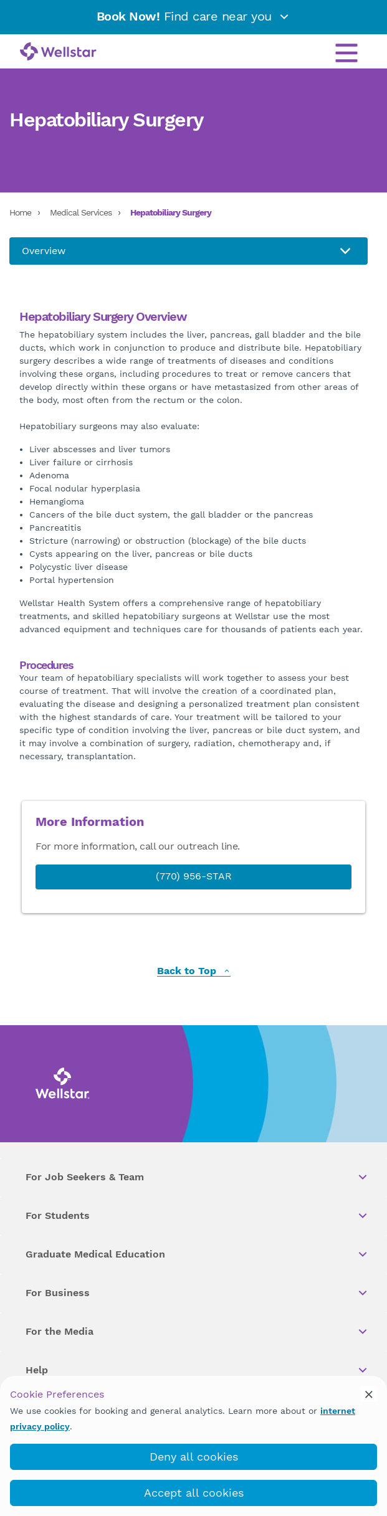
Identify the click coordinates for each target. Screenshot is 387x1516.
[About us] (188, 251)
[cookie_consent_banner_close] (369, 1394)
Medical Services (81, 212)
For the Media (197, 1331)
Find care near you (194, 16)
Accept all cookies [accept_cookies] (194, 1492)
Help (197, 1370)
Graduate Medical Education (197, 1254)
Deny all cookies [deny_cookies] (194, 1456)
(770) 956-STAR (194, 876)
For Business (197, 1293)
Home (20, 212)
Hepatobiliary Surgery (170, 212)
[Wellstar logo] (58, 52)
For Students (197, 1216)
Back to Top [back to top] (194, 971)
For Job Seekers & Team (197, 1177)
